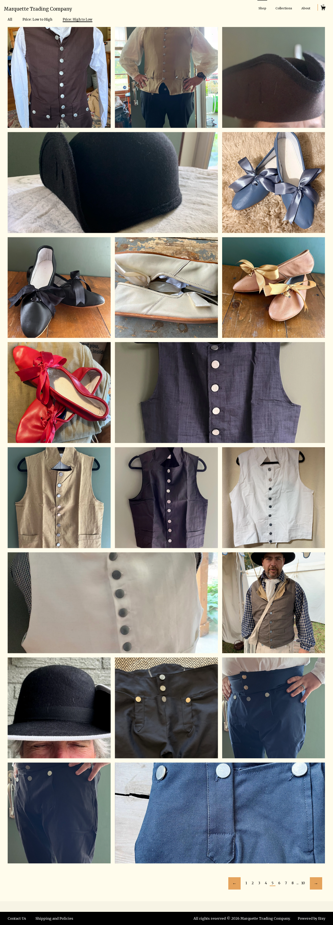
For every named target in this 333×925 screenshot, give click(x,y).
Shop (262, 8)
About (305, 8)
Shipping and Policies (54, 918)
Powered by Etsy (311, 918)
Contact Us (17, 918)
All (10, 19)
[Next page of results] (316, 883)
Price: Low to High (37, 19)
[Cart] (323, 8)
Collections (283, 8)
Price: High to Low (77, 19)
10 (303, 883)
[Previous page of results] (234, 883)
